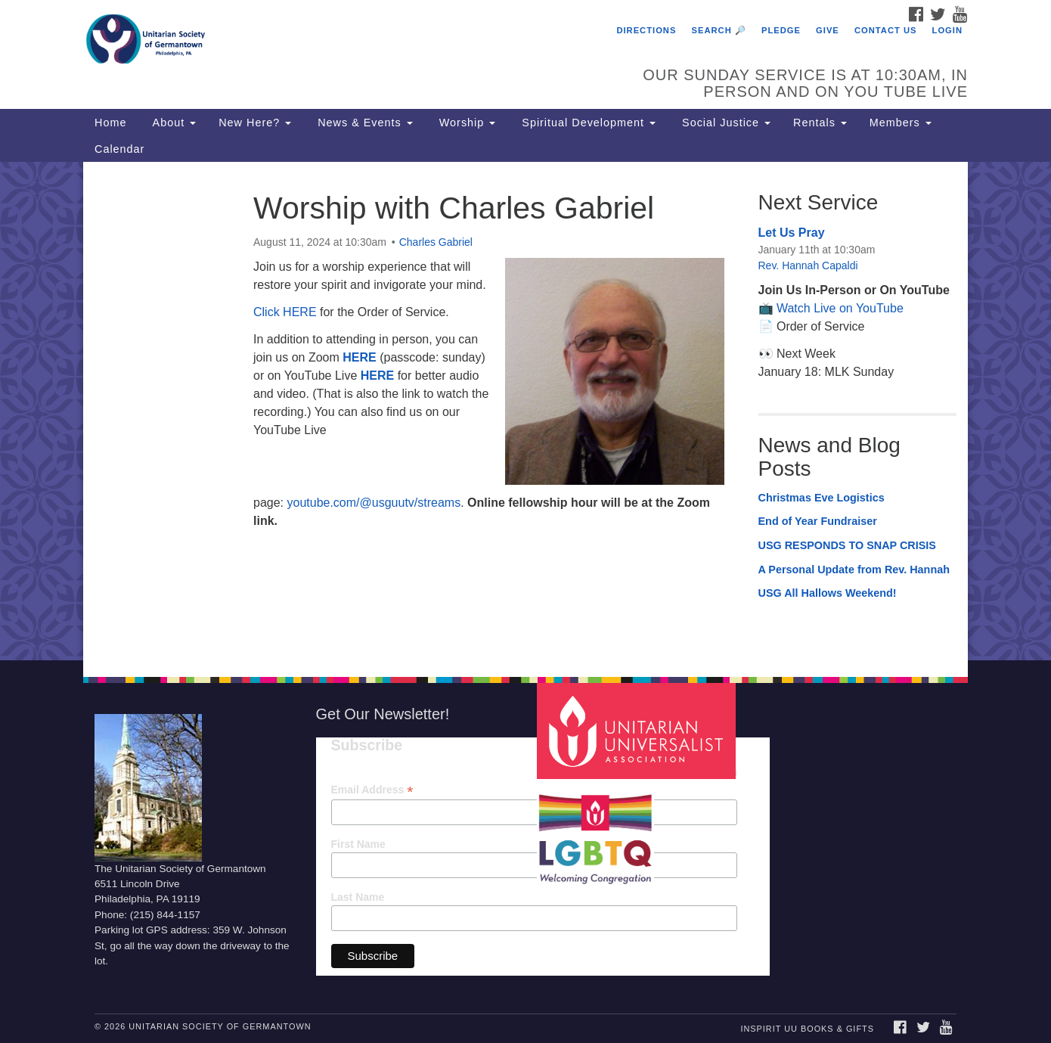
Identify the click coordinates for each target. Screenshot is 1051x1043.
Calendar (119, 149)
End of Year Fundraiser (817, 521)
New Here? (255, 122)
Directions (646, 30)
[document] (525, 411)
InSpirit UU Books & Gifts (806, 1028)
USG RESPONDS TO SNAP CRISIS (847, 545)
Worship (466, 122)
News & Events (363, 122)
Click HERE (285, 312)
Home (110, 122)
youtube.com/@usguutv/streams (373, 502)
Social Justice (724, 122)
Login (947, 30)
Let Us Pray (791, 232)
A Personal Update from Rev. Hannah (854, 569)
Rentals (820, 122)
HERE (359, 357)
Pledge (781, 30)
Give (827, 30)
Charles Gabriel (436, 242)
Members (901, 122)
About (172, 122)
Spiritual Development (587, 122)
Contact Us (885, 30)
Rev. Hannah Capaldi (808, 265)
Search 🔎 (719, 30)
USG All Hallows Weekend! (827, 593)
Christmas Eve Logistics (821, 498)
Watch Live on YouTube (840, 308)
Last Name (358, 897)
